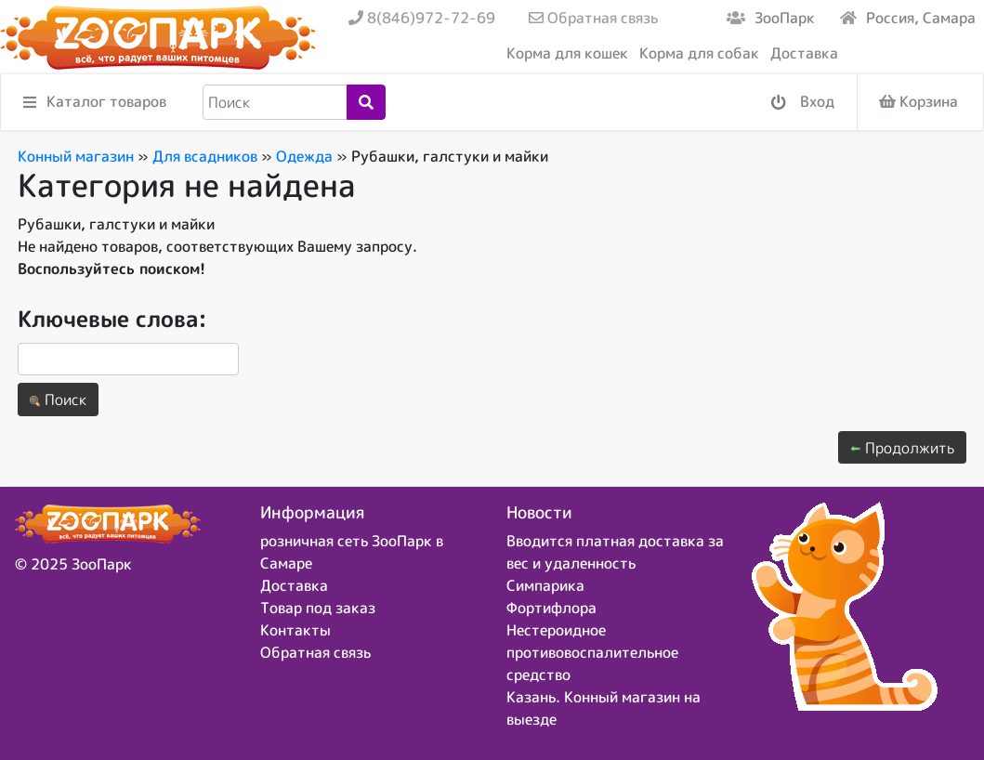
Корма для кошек (567, 53)
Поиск (58, 399)
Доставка (804, 53)
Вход (802, 102)
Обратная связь (593, 17)
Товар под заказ (317, 607)
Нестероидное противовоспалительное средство (592, 652)
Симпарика (545, 585)
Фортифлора (551, 607)
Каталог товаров (94, 102)
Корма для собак (699, 53)
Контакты (295, 630)
